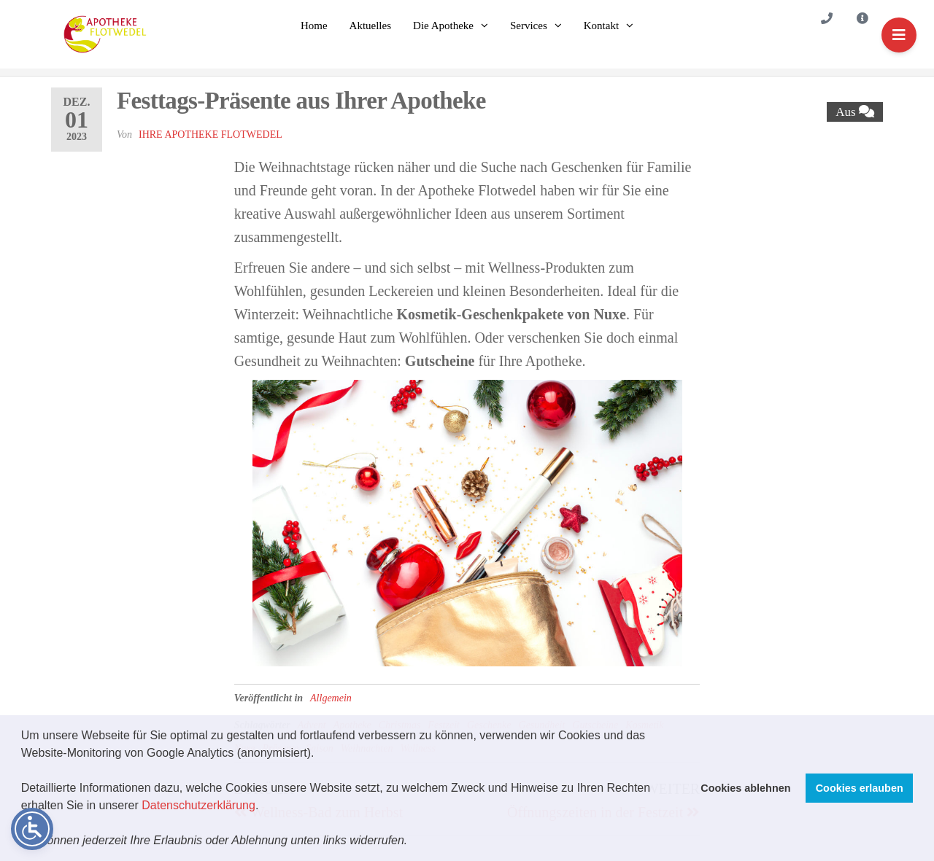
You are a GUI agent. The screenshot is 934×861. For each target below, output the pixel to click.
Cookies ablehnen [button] (745, 788)
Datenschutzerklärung (198, 805)
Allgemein (331, 698)
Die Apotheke (443, 25)
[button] (413, 842)
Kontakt (601, 25)
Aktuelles (371, 25)
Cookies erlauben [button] (859, 788)
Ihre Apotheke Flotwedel (210, 134)
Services (528, 25)
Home (314, 25)
